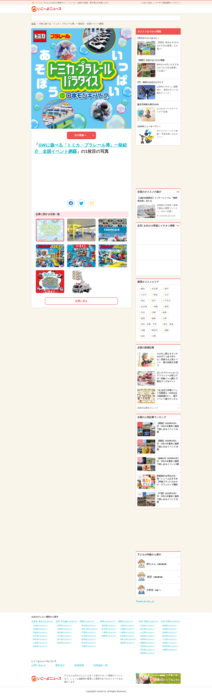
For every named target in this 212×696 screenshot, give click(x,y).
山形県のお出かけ (40, 643)
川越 (142, 330)
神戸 (166, 289)
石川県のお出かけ (64, 636)
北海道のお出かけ (40, 626)
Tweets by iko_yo (145, 601)
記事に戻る (81, 301)
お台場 (143, 306)
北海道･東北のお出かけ (42, 621)
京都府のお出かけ (127, 629)
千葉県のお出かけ (89, 632)
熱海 (142, 318)
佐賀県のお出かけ (169, 629)
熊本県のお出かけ (169, 636)
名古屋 (154, 289)
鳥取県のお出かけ (147, 636)
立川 (166, 295)
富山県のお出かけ (64, 639)
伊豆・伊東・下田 (147, 324)
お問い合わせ (38, 665)
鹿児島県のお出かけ (170, 646)
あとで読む (147, 3)
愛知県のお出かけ (109, 626)
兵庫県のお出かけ (127, 632)
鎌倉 (153, 318)
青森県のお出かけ (40, 632)
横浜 (142, 289)
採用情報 (79, 665)
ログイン (177, 3)
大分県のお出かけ (169, 639)
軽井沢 (154, 330)
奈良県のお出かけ (127, 636)
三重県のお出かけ (109, 632)
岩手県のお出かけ (40, 636)
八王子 (143, 295)
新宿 (166, 306)
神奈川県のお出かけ (90, 629)
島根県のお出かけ (147, 639)
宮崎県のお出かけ (169, 643)
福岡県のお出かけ (169, 626)
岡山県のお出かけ (147, 629)
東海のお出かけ (107, 621)
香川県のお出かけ (147, 650)
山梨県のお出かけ (64, 629)
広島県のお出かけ (147, 626)
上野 (164, 318)
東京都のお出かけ (89, 626)
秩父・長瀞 (167, 324)
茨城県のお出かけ (89, 646)
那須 (155, 295)
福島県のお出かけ (40, 646)
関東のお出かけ (87, 621)
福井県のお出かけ (64, 643)
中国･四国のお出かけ (148, 621)
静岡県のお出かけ (109, 636)
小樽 (153, 336)
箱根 (164, 312)
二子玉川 (165, 300)
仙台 (142, 300)
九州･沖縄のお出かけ (170, 621)
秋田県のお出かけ (40, 639)
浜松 (142, 336)
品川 (153, 300)
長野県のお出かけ (64, 626)
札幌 (155, 306)
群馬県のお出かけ (89, 639)
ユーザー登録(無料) (163, 3)
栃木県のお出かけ (89, 643)
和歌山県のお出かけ (128, 639)
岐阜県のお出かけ (109, 629)
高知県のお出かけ (147, 646)
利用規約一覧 (100, 665)
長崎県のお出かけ (169, 632)
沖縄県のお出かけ (169, 650)
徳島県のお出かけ (147, 653)
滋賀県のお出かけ (127, 643)
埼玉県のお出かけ (89, 636)
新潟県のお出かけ (64, 632)
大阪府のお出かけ (127, 626)
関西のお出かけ (125, 621)
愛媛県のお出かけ (147, 643)
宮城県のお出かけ (40, 629)
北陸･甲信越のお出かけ (66, 621)
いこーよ (38, 3)
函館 (166, 330)
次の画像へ (80, 135)
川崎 (153, 312)
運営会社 (60, 665)
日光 (142, 312)
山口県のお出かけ (147, 632)
